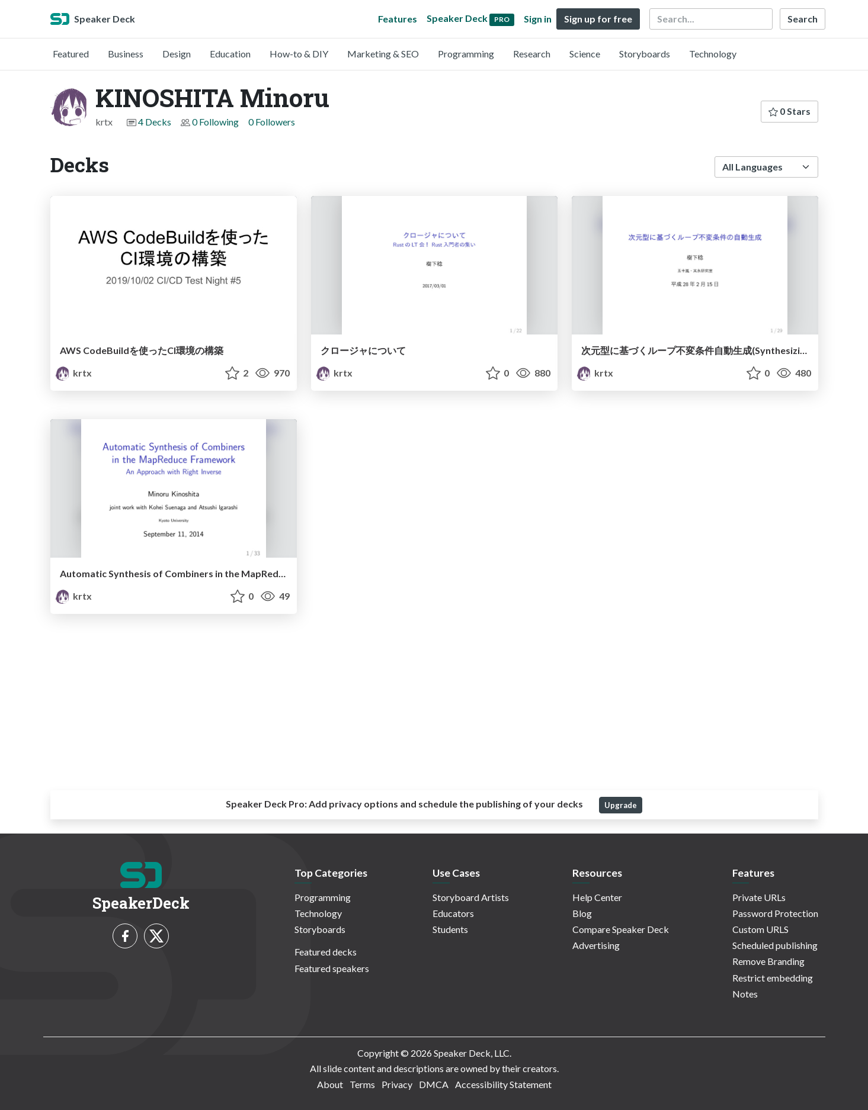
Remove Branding (768, 961)
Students (450, 929)
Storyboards (644, 53)
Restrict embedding (772, 977)
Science (584, 53)
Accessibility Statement (503, 1084)
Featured (71, 53)
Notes (745, 993)
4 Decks (154, 121)
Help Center (597, 897)
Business (125, 53)
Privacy (397, 1084)
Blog (582, 913)
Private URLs (759, 897)
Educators (453, 913)
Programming (466, 53)
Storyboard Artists (471, 897)
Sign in (538, 18)
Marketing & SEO (383, 53)
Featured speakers (331, 968)
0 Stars (789, 111)
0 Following (215, 121)
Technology (712, 53)
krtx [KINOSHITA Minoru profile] (73, 372)
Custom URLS (760, 929)
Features (397, 18)
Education (230, 53)
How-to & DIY (299, 53)
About (330, 1084)
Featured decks (325, 951)
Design (176, 53)
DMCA (434, 1084)
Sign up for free (598, 18)
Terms (362, 1084)
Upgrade (620, 805)
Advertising (596, 945)
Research (531, 53)
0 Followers (271, 121)
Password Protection (775, 913)
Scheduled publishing (775, 945)
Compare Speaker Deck (620, 929)
